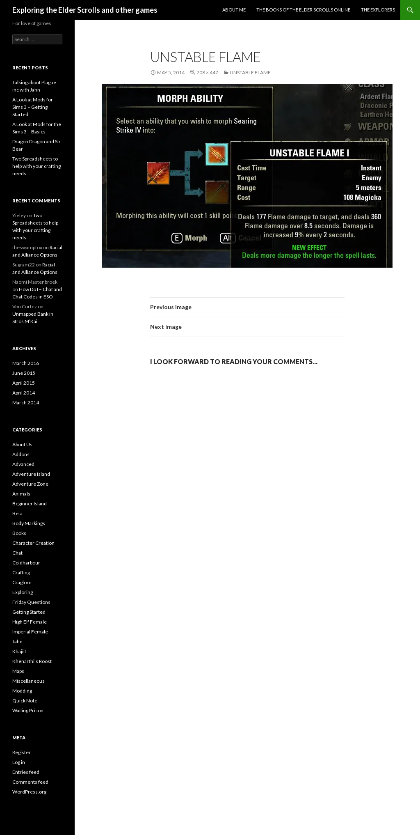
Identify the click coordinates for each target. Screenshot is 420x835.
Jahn (17, 641)
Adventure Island (31, 474)
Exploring (22, 592)
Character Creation (33, 543)
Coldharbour (26, 563)
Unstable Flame (250, 72)
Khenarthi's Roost (32, 661)
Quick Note (24, 700)
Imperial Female (30, 632)
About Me (234, 9)
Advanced (23, 464)
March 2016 (25, 363)
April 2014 (23, 393)
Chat (17, 553)
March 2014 (25, 402)
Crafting (21, 572)
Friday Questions (31, 602)
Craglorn (22, 582)
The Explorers (378, 9)
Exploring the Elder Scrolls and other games (85, 9)
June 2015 (23, 373)
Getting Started (29, 612)
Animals (21, 494)
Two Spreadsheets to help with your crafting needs (36, 166)
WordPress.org (29, 792)
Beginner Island (29, 503)
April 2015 (23, 383)
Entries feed (25, 772)
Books (19, 533)
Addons (21, 454)
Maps (18, 671)
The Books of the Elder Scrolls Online (303, 9)
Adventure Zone (30, 484)
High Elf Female (29, 622)
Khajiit (19, 651)
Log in (18, 762)
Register (21, 752)
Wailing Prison (27, 710)
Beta (17, 513)
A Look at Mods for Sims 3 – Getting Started (32, 106)
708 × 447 (207, 72)
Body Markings (28, 523)
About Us (22, 444)
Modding (22, 691)
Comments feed (30, 782)
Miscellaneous (28, 681)
